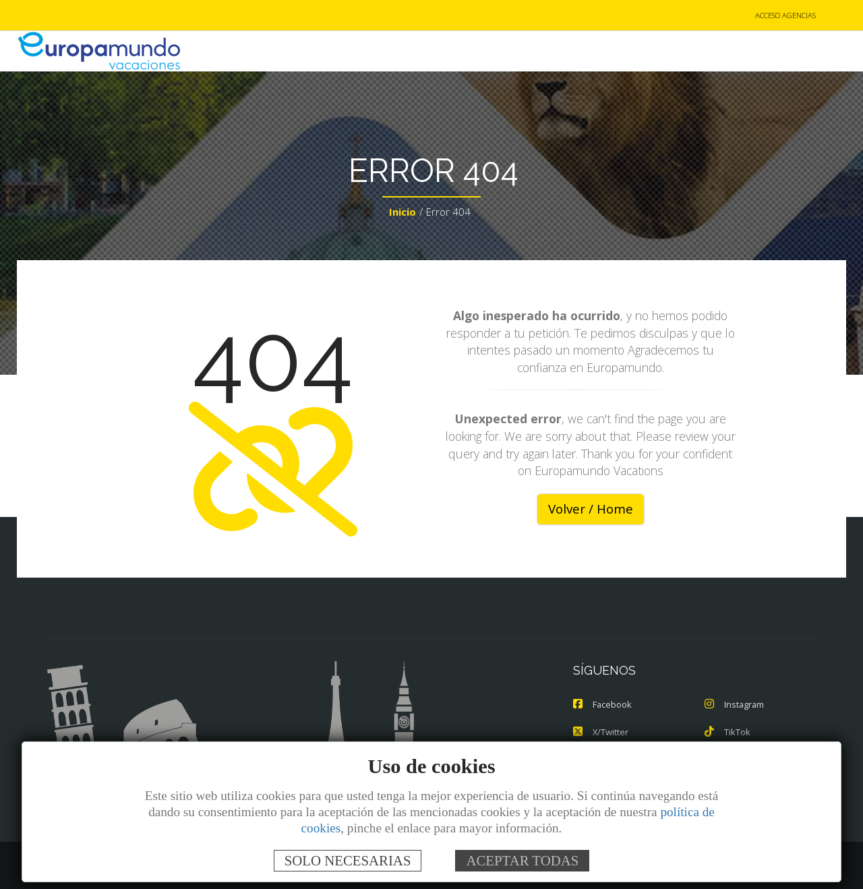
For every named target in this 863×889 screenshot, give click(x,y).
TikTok (727, 732)
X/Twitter (601, 732)
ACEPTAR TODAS (522, 860)
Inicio (402, 213)
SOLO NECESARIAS (348, 860)
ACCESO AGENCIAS (785, 16)
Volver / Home (590, 509)
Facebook (602, 705)
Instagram (735, 705)
